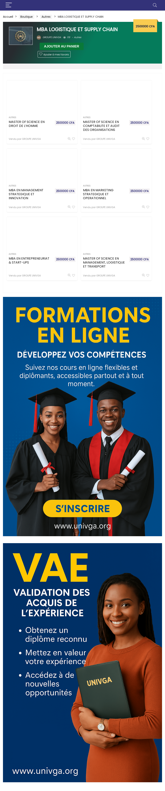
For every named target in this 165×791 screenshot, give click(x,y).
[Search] (155, 5)
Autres (46, 17)
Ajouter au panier (61, 46)
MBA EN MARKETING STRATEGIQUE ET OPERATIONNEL (19, 200)
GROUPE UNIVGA (49, 37)
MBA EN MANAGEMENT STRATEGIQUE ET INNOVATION (122, 132)
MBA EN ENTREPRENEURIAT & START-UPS (70, 196)
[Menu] (8, 5)
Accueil (8, 17)
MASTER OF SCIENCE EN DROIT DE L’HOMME (18, 128)
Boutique (26, 17)
